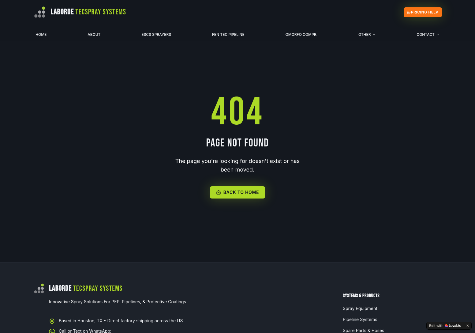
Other (367, 34)
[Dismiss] (467, 325)
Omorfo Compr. (301, 34)
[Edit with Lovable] (445, 325)
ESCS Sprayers (156, 34)
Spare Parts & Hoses (363, 330)
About (94, 34)
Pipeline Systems (360, 319)
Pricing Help (422, 12)
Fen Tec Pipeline (228, 34)
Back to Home (237, 192)
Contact (428, 34)
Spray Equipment (360, 308)
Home (41, 34)
